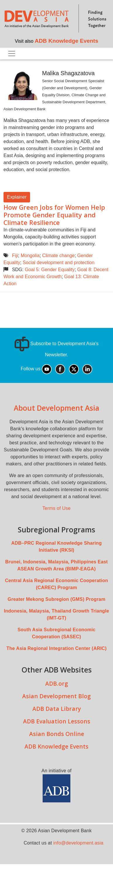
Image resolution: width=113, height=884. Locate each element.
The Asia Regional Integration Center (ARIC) (56, 648)
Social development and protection (59, 262)
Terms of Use (56, 508)
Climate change (58, 255)
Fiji (15, 255)
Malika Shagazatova (68, 73)
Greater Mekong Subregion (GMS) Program (56, 599)
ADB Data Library (56, 709)
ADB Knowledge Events (66, 41)
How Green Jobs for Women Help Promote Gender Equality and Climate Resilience (54, 215)
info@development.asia (78, 842)
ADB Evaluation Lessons (56, 721)
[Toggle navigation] (12, 53)
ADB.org (56, 683)
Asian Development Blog (56, 696)
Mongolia (30, 255)
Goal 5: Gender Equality (50, 269)
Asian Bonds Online (56, 734)
